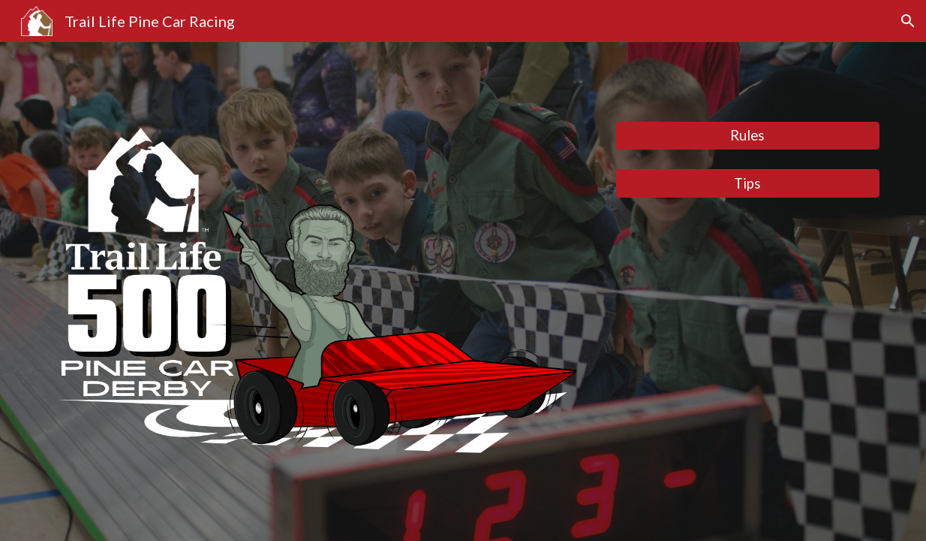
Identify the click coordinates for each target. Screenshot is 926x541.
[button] (908, 21)
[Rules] (748, 135)
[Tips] (748, 183)
